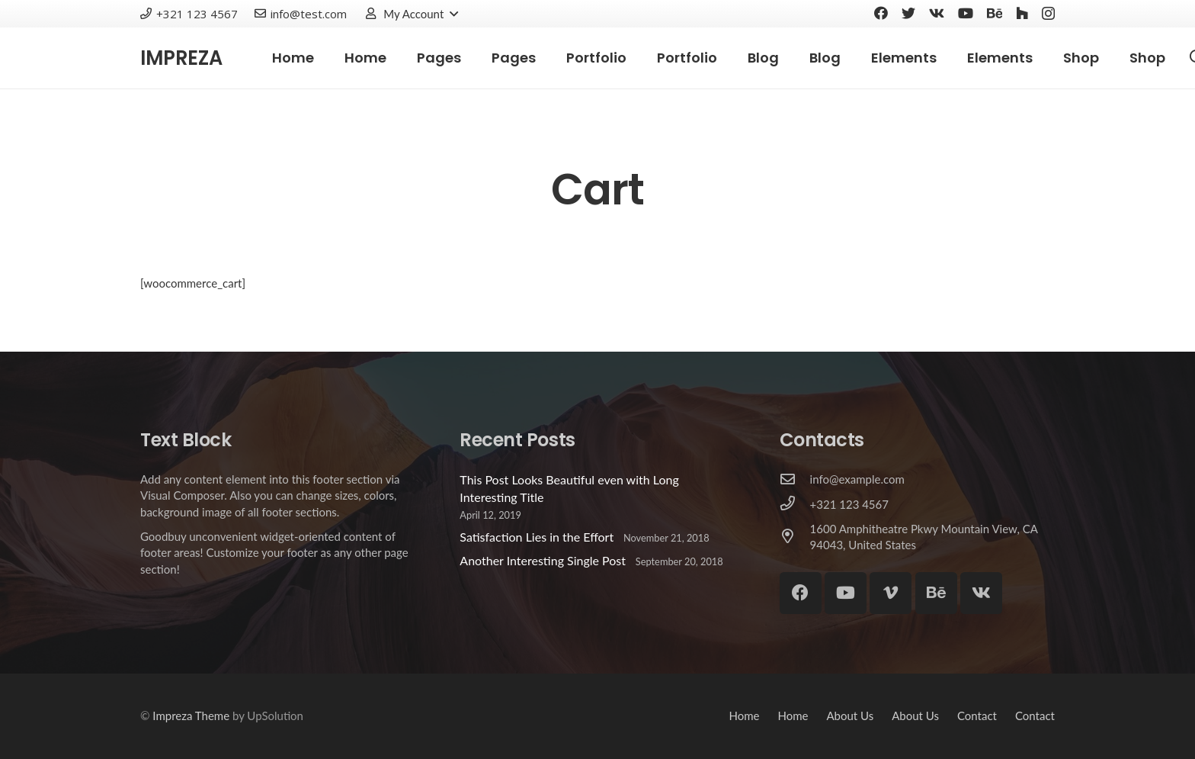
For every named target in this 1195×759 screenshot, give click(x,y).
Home (744, 715)
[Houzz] (1022, 13)
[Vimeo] (890, 593)
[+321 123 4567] (795, 504)
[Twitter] (908, 13)
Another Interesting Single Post (543, 560)
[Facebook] (881, 13)
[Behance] (994, 13)
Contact (977, 715)
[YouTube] (965, 13)
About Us (849, 715)
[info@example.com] (795, 479)
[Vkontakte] (936, 13)
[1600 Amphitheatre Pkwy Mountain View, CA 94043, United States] (795, 537)
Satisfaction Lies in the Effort (537, 536)
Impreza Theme (190, 715)
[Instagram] (1048, 13)
